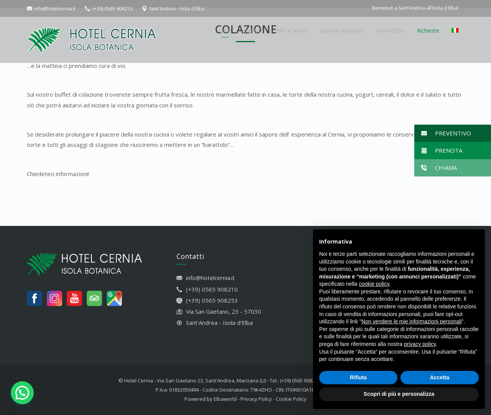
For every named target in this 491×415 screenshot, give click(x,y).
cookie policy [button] (374, 284)
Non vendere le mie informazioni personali (411, 321)
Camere (254, 30)
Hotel (225, 30)
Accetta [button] (440, 377)
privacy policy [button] (420, 344)
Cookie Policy (291, 398)
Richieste (428, 30)
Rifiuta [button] (358, 377)
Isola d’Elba (391, 30)
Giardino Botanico (342, 30)
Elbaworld (225, 398)
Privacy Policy (256, 398)
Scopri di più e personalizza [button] (399, 394)
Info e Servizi (292, 30)
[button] (452, 133)
